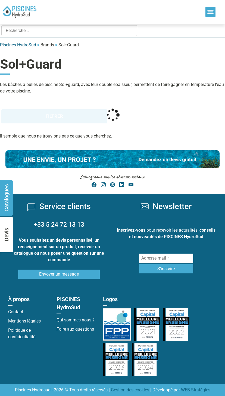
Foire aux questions (75, 329)
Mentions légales (24, 321)
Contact (15, 311)
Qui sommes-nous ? (76, 319)
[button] (210, 12)
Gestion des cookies (130, 389)
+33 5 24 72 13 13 (59, 224)
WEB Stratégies (195, 389)
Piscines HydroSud (18, 44)
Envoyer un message (59, 274)
